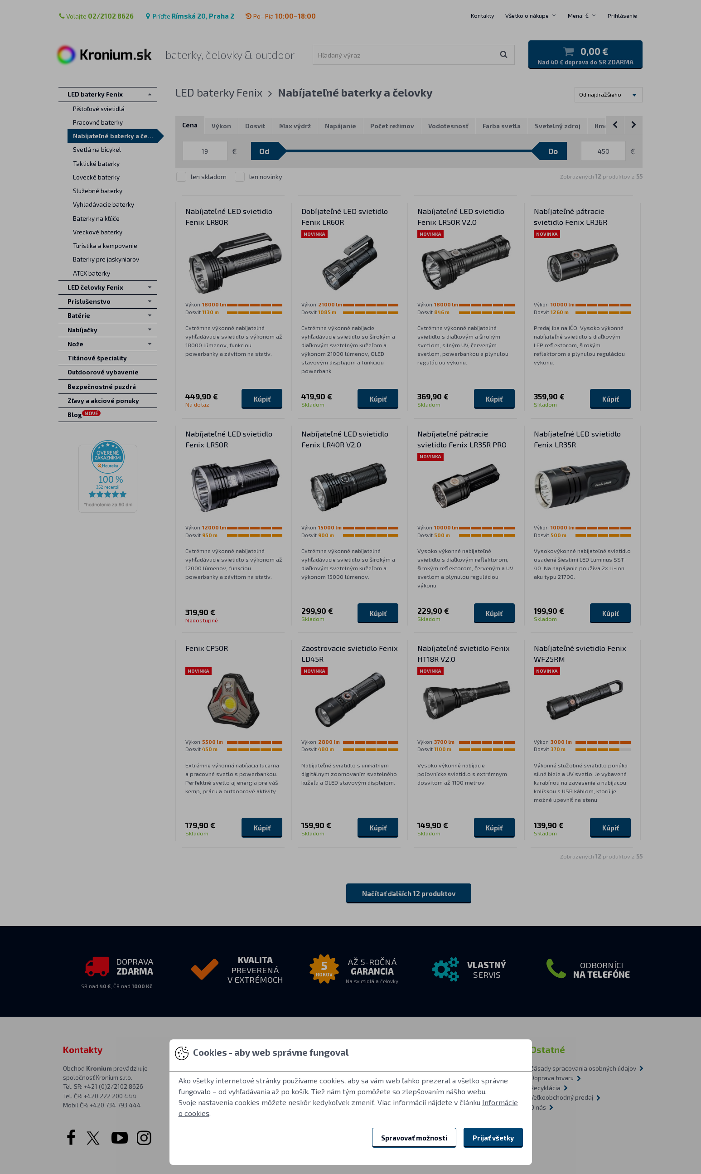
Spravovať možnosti (414, 1138)
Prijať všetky (493, 1138)
